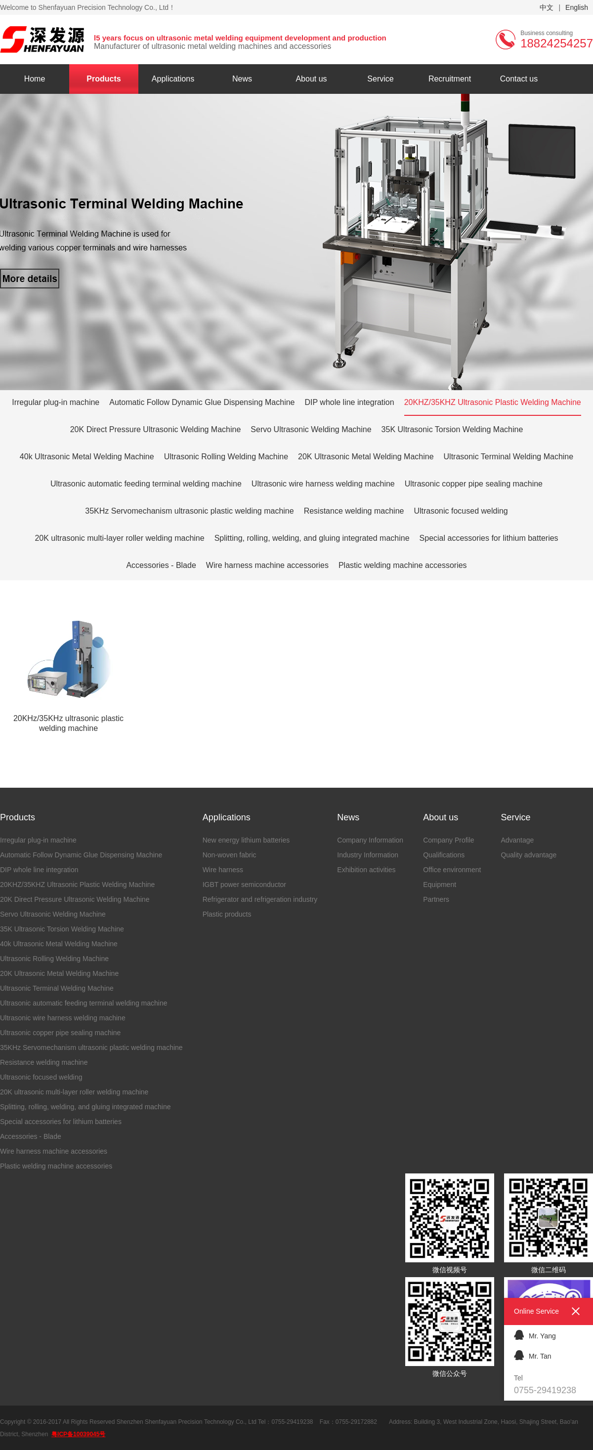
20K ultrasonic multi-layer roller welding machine (119, 538)
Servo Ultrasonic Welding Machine (311, 429)
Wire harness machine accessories (267, 565)
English (576, 7)
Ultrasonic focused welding (461, 511)
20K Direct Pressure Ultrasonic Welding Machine (155, 429)
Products (103, 79)
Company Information (370, 840)
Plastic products (227, 914)
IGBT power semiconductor (244, 884)
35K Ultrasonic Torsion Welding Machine (452, 429)
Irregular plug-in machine (55, 402)
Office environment (452, 870)
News (242, 79)
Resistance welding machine (354, 511)
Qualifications (444, 855)
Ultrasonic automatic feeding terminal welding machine (146, 484)
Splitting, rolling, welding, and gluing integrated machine (312, 538)
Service (380, 79)
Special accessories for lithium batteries (489, 538)
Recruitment (449, 79)
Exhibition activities (366, 870)
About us (311, 79)
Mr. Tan (532, 1355)
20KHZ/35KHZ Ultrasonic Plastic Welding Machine (492, 402)
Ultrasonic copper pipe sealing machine (474, 484)
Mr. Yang (535, 1334)
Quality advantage (528, 855)
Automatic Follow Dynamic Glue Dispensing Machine (202, 402)
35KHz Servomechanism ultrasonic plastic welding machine (189, 511)
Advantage (517, 840)
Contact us (519, 79)
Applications (173, 79)
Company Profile (448, 840)
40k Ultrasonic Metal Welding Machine (87, 456)
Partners (436, 899)
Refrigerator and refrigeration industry (260, 899)
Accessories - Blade (161, 565)
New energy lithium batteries (246, 840)
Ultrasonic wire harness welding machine (323, 484)
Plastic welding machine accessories (403, 565)
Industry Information (367, 855)
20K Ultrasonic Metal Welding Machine (366, 456)
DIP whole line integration (349, 402)
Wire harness (223, 870)
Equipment (439, 884)
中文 (546, 7)
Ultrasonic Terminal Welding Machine (509, 456)
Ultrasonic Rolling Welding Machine (226, 456)
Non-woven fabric (229, 855)
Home (34, 79)
